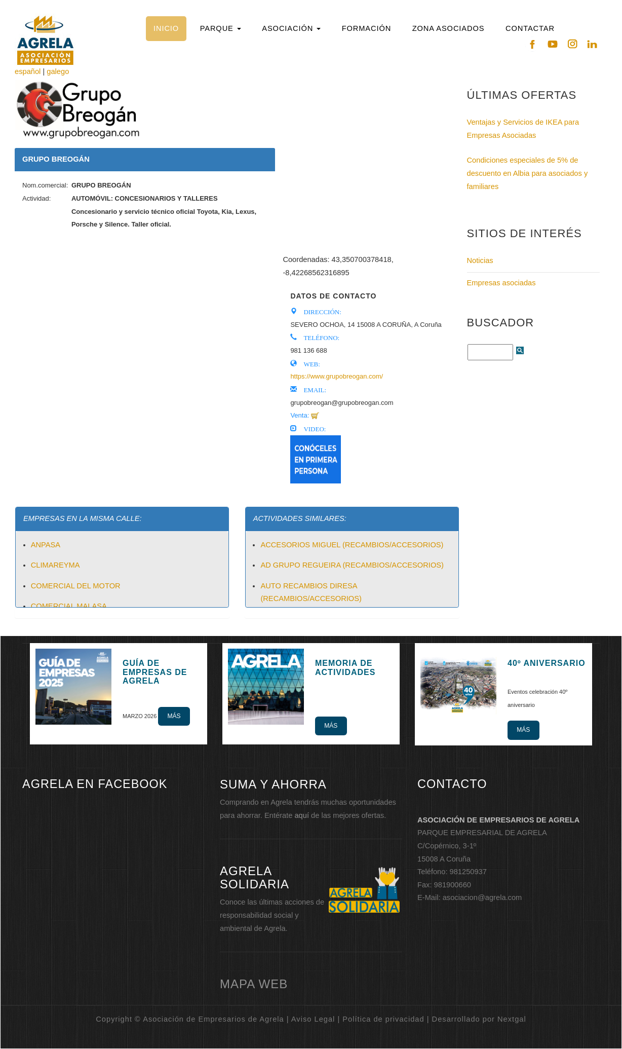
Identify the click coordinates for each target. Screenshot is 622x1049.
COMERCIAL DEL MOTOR (76, 586)
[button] (220, 28)
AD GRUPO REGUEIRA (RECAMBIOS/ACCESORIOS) (352, 565)
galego (58, 71)
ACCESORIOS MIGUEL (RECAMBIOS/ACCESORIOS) (351, 545)
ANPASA (45, 545)
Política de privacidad (383, 1019)
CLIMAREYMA (55, 565)
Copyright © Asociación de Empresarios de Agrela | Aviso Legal (215, 1019)
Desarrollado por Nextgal (479, 1019)
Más (173, 716)
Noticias (480, 260)
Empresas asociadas (501, 283)
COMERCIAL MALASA (69, 606)
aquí (301, 815)
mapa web (254, 984)
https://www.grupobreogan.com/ (336, 376)
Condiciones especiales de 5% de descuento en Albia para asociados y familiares (527, 173)
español (28, 71)
